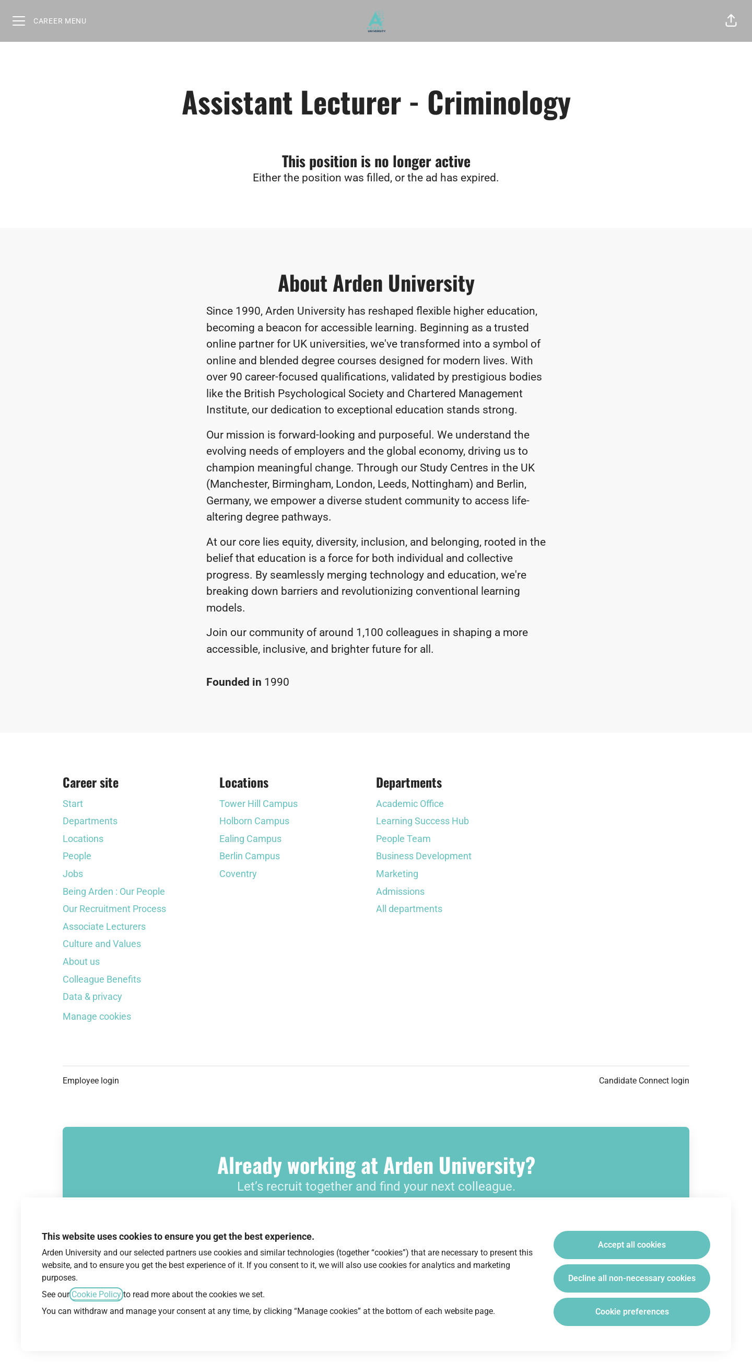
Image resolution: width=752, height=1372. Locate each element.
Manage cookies (97, 1016)
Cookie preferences (632, 1312)
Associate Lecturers (104, 926)
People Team (403, 838)
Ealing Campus (250, 838)
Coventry (238, 873)
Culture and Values (102, 943)
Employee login (91, 1081)
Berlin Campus (249, 855)
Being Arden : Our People (114, 891)
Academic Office (410, 803)
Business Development (424, 855)
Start (73, 803)
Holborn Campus (254, 820)
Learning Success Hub (422, 820)
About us (81, 961)
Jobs (73, 873)
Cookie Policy (96, 1294)
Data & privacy (92, 996)
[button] (731, 21)
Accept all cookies (632, 1245)
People (77, 855)
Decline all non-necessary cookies (632, 1278)
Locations (83, 838)
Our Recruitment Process (114, 908)
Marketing (397, 873)
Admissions (400, 891)
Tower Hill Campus (258, 803)
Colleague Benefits (102, 979)
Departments (90, 820)
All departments (409, 908)
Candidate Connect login (644, 1081)
